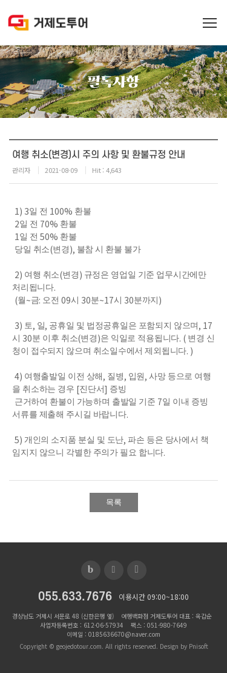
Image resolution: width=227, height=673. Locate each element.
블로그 (90, 570)
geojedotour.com (79, 646)
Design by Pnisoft (184, 646)
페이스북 (113, 570)
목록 (114, 502)
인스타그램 (136, 570)
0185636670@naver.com (124, 634)
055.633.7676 (75, 597)
